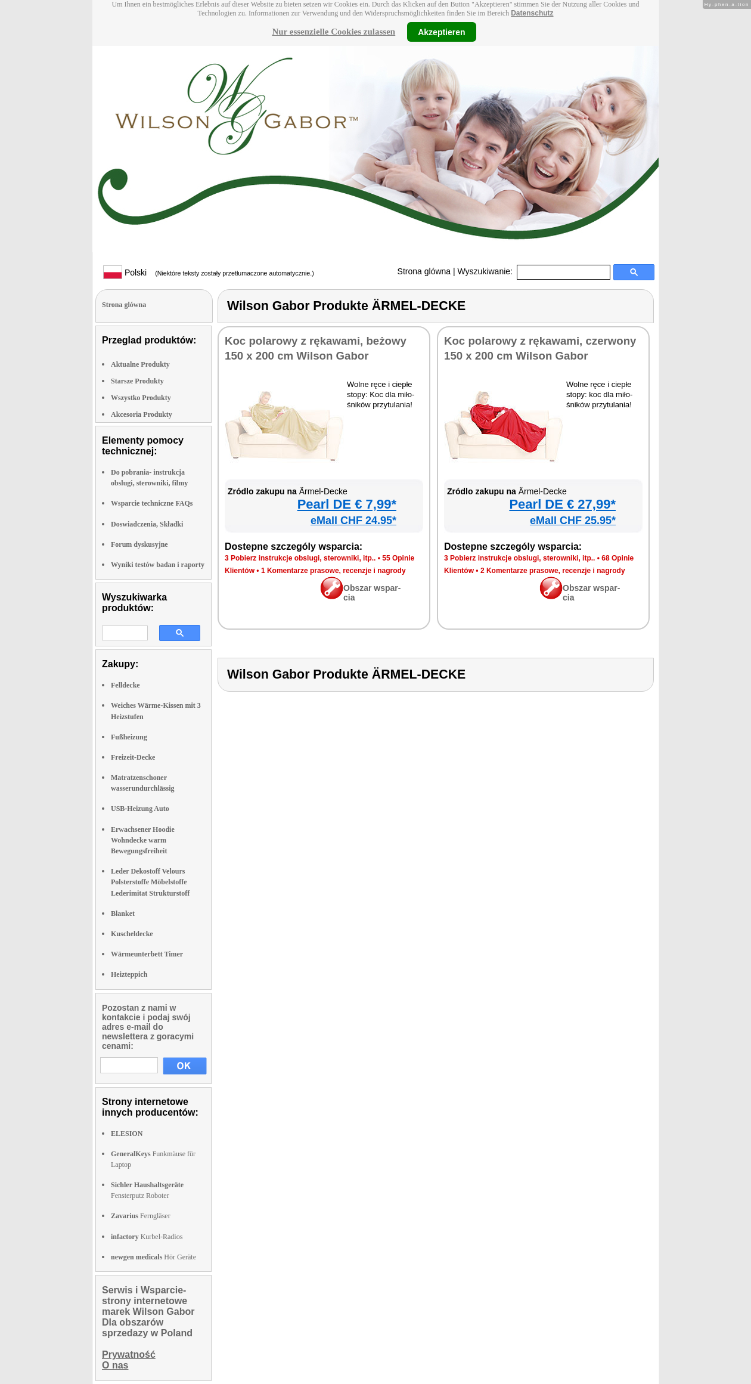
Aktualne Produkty (140, 364)
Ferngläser (140, 1216)
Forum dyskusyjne (139, 544)
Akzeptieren (441, 31)
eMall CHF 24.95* (353, 521)
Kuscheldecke (132, 934)
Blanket (123, 913)
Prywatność (129, 1354)
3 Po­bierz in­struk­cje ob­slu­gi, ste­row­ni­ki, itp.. (300, 558)
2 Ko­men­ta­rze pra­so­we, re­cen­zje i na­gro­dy (552, 570)
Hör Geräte (153, 1257)
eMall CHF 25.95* (573, 521)
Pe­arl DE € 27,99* (562, 504)
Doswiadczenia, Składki (147, 524)
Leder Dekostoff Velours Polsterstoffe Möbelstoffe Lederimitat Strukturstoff (150, 882)
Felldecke (125, 685)
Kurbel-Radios (146, 1237)
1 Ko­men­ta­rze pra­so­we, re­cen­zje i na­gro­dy (333, 570)
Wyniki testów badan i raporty (157, 565)
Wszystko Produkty (141, 398)
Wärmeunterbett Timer (147, 954)
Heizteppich (129, 974)
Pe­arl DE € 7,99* (346, 504)
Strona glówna (424, 271)
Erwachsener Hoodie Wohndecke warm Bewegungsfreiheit (143, 840)
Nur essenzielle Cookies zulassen (333, 31)
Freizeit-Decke (133, 757)
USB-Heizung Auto (140, 808)
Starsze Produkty (137, 381)
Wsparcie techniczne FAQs (152, 503)
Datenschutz (532, 13)
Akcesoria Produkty (141, 414)
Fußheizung (129, 737)
